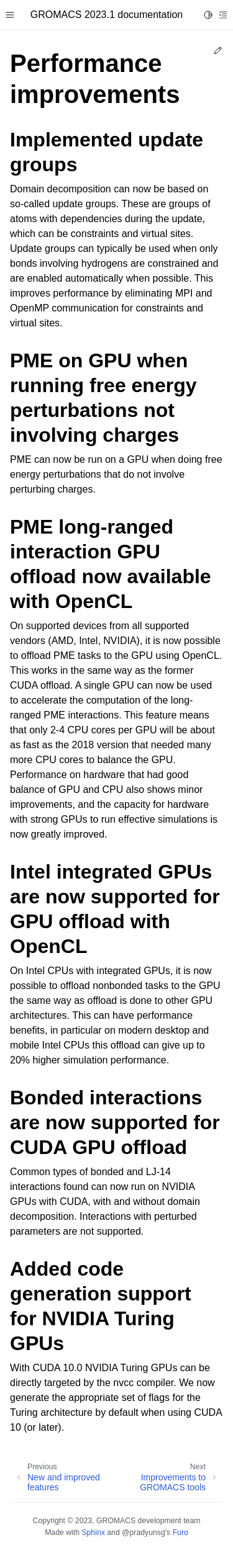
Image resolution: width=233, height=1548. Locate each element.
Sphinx (92, 1532)
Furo (180, 1532)
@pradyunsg (143, 1532)
